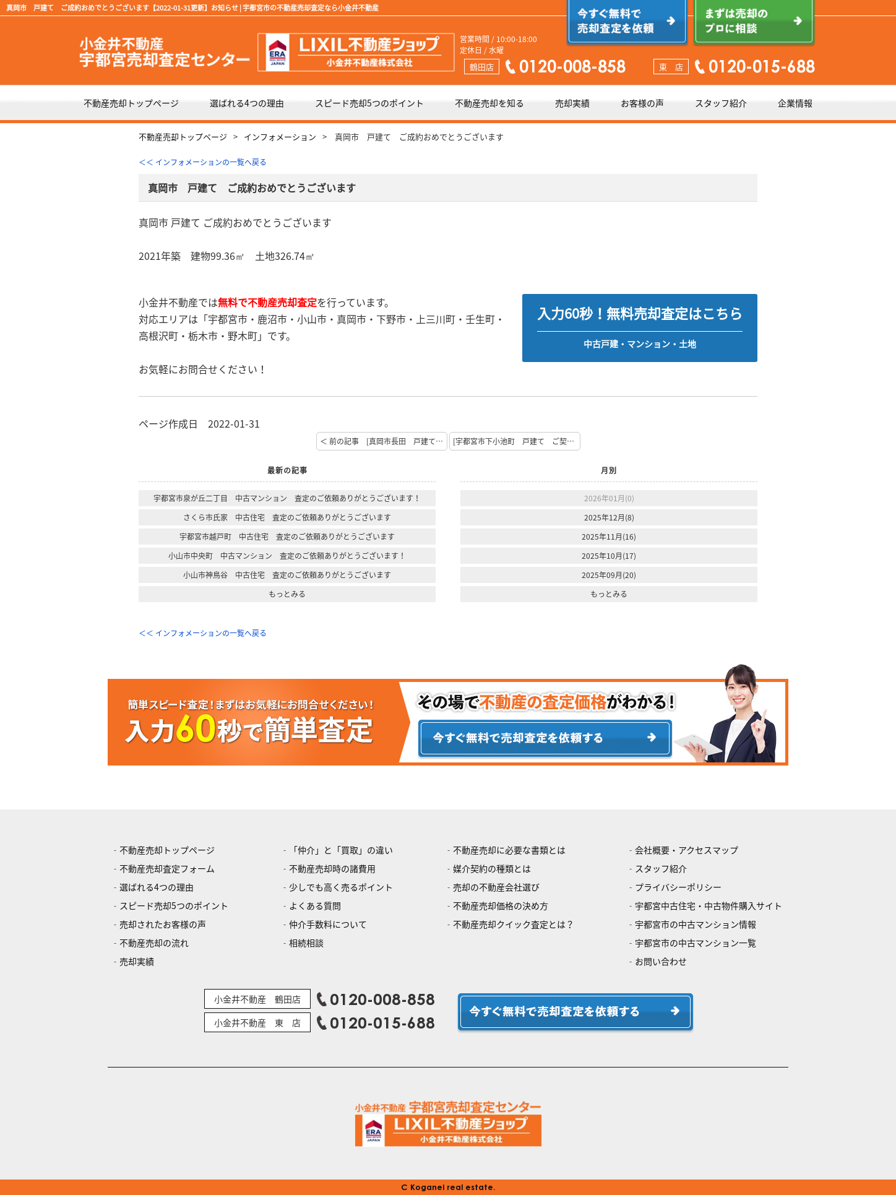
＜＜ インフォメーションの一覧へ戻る (203, 162)
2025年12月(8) (609, 517)
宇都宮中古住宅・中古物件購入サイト (708, 905)
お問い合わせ (661, 961)
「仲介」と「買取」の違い (341, 849)
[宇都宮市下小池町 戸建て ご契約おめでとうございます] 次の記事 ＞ (516, 441)
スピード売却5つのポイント (369, 103)
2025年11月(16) (609, 536)
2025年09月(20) (609, 574)
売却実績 (572, 103)
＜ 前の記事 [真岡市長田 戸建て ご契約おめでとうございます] (383, 441)
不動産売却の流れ (154, 942)
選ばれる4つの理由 (247, 103)
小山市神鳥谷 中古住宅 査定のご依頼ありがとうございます (287, 574)
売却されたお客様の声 (162, 924)
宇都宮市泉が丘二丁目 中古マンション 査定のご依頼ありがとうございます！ (287, 498)
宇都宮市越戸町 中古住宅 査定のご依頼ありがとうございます (287, 536)
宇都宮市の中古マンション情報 (695, 924)
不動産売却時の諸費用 (332, 868)
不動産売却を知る (489, 103)
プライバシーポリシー (678, 887)
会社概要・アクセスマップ (686, 849)
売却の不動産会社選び (496, 887)
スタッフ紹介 (721, 103)
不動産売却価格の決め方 (500, 905)
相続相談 (306, 942)
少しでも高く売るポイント (341, 887)
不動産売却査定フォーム (167, 868)
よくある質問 (315, 905)
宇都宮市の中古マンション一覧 (695, 942)
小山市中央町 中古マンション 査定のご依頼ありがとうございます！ (287, 555)
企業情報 (795, 103)
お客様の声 (642, 103)
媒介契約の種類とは (492, 868)
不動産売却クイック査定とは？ (513, 924)
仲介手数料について (328, 924)
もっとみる (287, 594)
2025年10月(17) (609, 555)
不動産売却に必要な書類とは (509, 849)
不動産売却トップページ (131, 103)
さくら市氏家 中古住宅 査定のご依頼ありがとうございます (287, 517)
